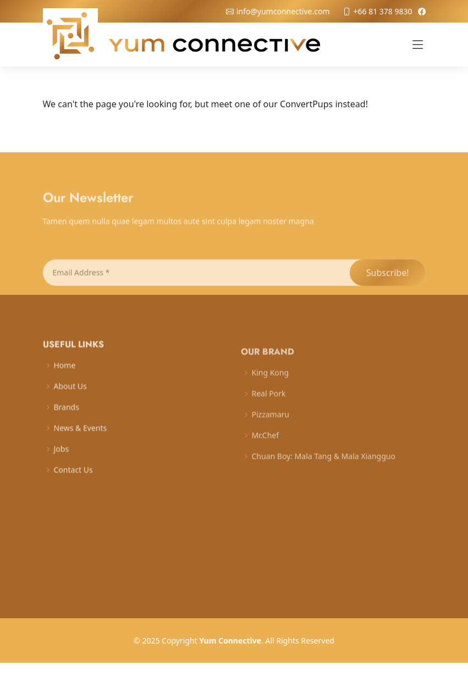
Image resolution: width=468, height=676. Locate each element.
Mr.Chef (265, 444)
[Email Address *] (195, 282)
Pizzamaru (270, 423)
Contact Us (73, 478)
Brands (66, 415)
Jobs (61, 457)
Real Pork (269, 402)
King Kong (270, 382)
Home (65, 373)
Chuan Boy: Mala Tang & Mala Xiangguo (323, 465)
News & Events (80, 436)
